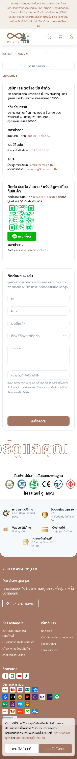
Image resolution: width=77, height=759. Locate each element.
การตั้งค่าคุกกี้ (21, 748)
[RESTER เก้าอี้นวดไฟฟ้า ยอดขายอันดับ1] (18, 37)
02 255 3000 (40, 150)
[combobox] (38, 335)
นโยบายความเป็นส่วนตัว (30, 737)
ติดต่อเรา (46, 630)
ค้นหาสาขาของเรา (20, 603)
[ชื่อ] (38, 298)
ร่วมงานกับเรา (49, 650)
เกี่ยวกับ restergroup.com (57, 637)
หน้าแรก (7, 53)
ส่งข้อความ (38, 421)
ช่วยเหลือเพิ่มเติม (38, 66)
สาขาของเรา (48, 643)
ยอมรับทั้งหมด (56, 748)
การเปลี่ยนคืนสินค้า (13, 655)
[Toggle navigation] (3, 37)
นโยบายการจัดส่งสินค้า (16, 648)
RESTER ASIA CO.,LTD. (20, 569)
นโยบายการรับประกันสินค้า (18, 642)
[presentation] (38, 405)
